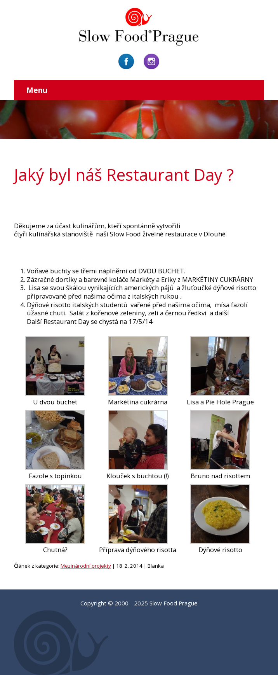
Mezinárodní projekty (86, 565)
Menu (36, 90)
